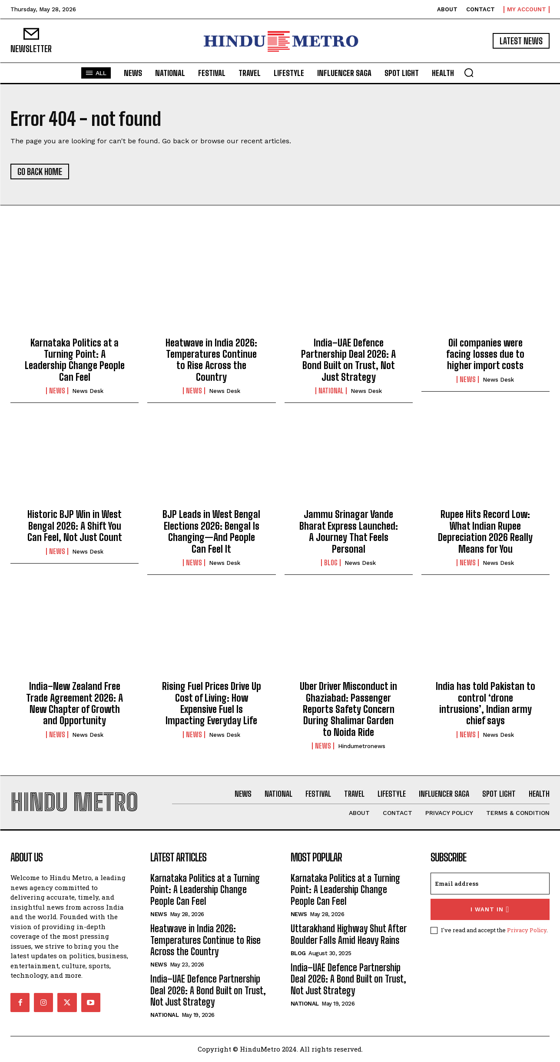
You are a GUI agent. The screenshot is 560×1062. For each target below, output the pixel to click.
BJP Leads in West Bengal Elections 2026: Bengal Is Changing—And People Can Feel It (211, 532)
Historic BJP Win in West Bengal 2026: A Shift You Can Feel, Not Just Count (74, 526)
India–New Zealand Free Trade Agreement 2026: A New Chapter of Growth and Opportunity (74, 703)
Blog (331, 562)
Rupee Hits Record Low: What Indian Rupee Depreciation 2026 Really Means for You (485, 532)
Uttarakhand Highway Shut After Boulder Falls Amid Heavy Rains (349, 934)
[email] (490, 883)
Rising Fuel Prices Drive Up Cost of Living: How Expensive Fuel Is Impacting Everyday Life (211, 703)
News (57, 390)
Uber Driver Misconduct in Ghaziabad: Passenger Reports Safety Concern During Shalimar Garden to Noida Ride (348, 709)
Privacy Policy (527, 930)
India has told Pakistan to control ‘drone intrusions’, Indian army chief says (485, 703)
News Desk (87, 391)
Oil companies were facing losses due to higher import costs (485, 354)
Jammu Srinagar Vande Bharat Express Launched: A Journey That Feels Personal (348, 532)
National (331, 390)
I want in (490, 909)
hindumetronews (361, 746)
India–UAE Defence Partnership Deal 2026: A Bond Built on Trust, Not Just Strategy (348, 360)
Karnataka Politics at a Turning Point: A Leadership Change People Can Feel (75, 360)
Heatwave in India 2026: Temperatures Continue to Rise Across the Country (211, 360)
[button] (468, 72)
